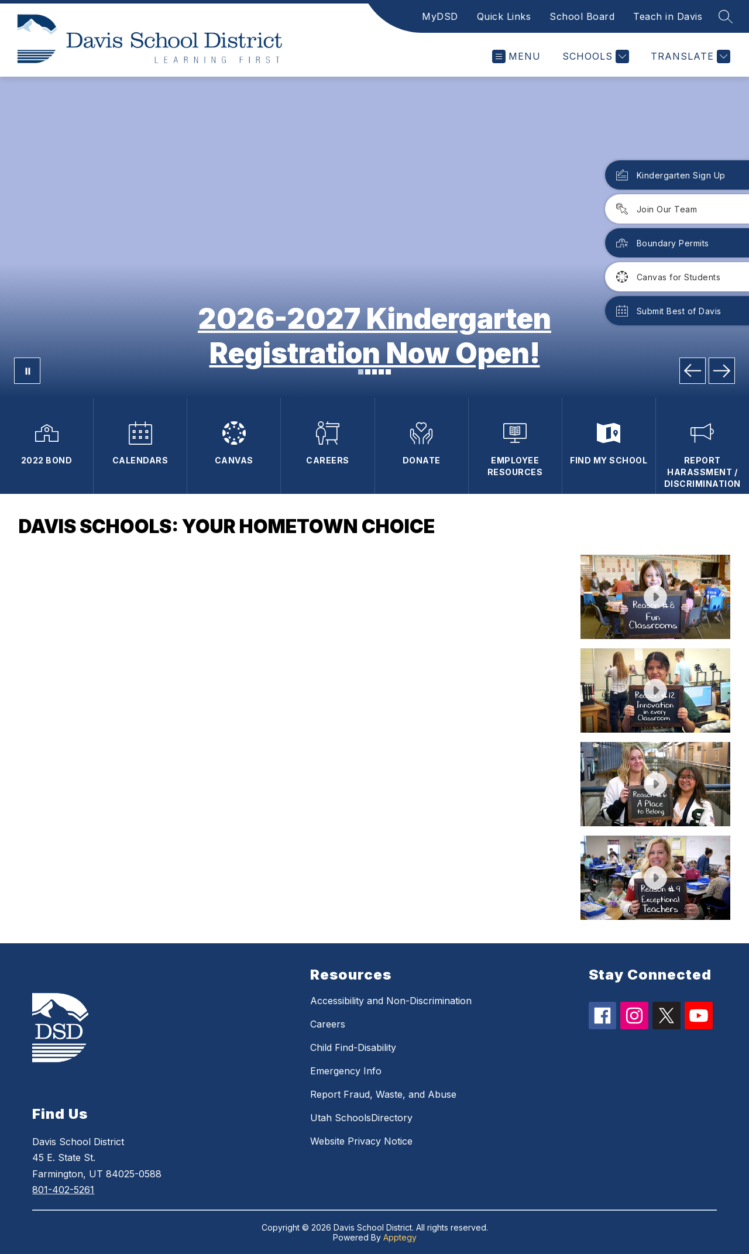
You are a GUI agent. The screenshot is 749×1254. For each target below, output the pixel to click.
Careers (327, 1024)
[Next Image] (722, 371)
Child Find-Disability (353, 1047)
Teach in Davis (667, 16)
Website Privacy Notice (361, 1141)
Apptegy (400, 1237)
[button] (655, 597)
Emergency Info (346, 1071)
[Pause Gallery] (27, 371)
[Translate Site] (689, 56)
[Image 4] (381, 372)
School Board (581, 16)
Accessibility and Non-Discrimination (391, 1000)
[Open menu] (516, 56)
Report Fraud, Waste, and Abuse (383, 1094)
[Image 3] (374, 372)
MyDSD (440, 16)
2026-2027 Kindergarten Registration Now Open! (374, 335)
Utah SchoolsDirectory (361, 1118)
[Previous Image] (692, 371)
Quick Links (504, 16)
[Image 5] (388, 372)
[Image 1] (360, 372)
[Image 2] (367, 372)
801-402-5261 (63, 1189)
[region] (295, 737)
